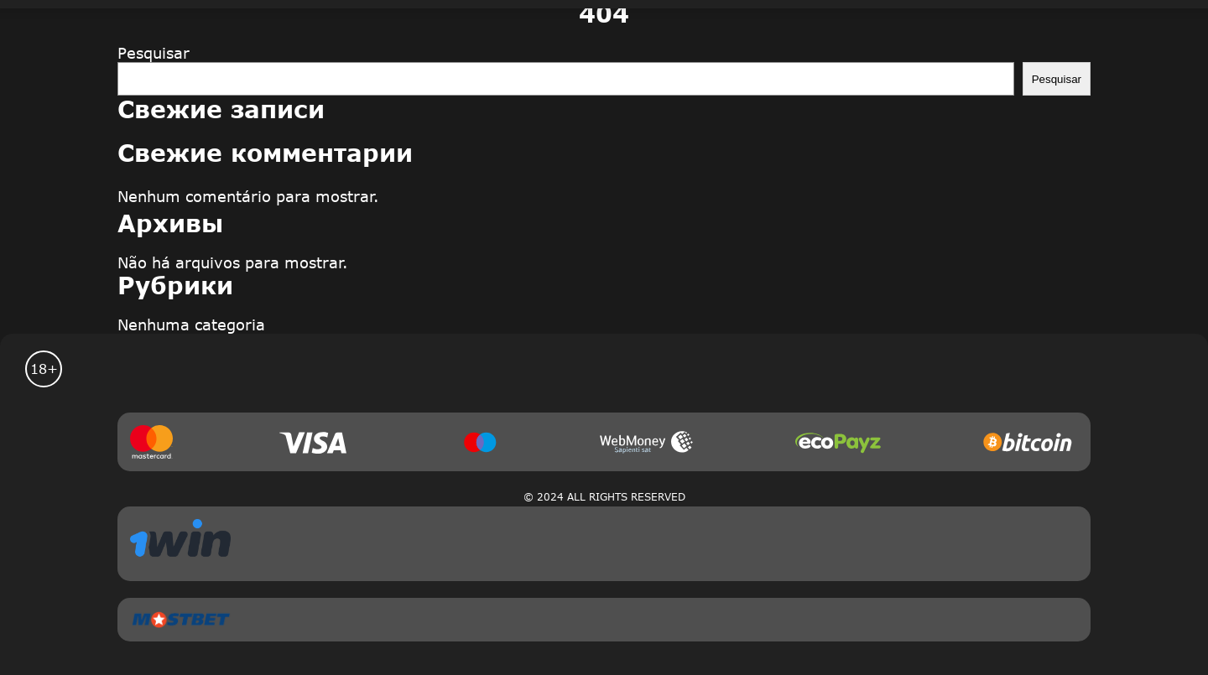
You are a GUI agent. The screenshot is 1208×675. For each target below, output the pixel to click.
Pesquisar (153, 53)
